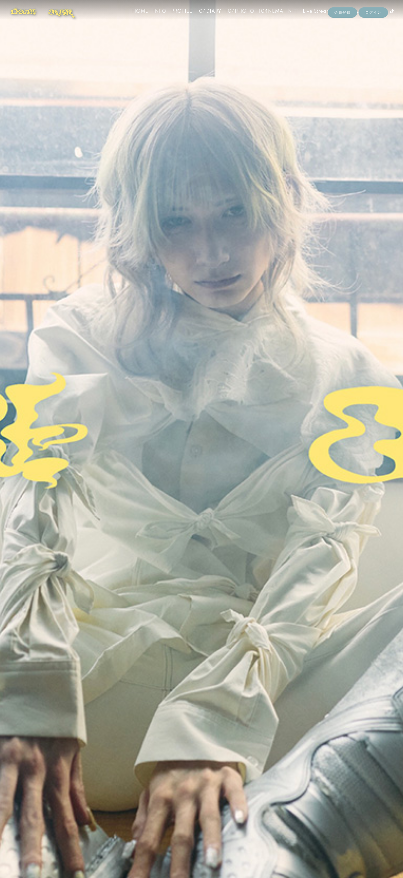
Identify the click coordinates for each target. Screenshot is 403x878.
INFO (153, 19)
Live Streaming (313, 19)
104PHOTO (234, 19)
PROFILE (175, 19)
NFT (286, 19)
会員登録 (342, 31)
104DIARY (203, 19)
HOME (134, 19)
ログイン (373, 31)
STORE (344, 19)
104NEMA (265, 19)
